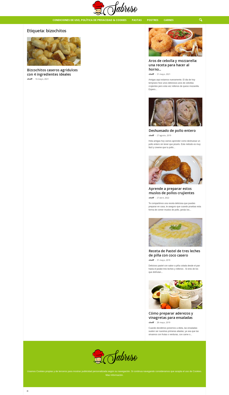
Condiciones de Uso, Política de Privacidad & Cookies (89, 20)
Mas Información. (114, 375)
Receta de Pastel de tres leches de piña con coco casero (174, 253)
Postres (152, 20)
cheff (29, 79)
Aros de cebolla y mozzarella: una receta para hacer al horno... (173, 65)
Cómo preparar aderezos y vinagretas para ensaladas (171, 315)
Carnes (169, 20)
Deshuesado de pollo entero (172, 130)
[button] (200, 20)
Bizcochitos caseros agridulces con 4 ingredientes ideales (52, 72)
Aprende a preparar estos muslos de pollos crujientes (171, 190)
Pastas (137, 20)
